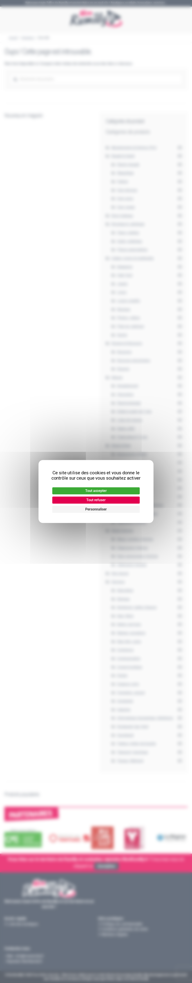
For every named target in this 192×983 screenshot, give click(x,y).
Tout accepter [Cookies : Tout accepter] (96, 491)
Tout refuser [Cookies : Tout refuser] (96, 500)
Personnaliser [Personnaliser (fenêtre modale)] (96, 509)
